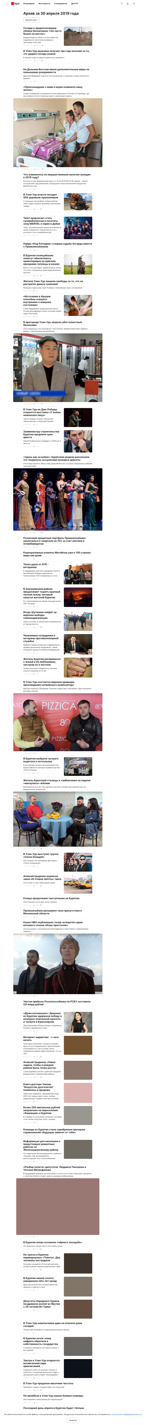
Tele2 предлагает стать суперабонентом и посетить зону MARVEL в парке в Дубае (41, 221)
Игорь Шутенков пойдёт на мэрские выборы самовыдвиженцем (40, 615)
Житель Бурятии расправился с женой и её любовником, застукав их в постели (42, 662)
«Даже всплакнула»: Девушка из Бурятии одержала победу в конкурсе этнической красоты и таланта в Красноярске (42, 1017)
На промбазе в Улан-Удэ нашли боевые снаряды (53, 1395)
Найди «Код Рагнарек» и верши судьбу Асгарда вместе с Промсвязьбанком (57, 245)
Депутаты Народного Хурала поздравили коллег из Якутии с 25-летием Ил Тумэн (41, 1304)
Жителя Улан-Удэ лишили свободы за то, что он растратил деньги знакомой (53, 283)
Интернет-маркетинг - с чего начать (41, 1039)
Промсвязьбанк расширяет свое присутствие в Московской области (52, 912)
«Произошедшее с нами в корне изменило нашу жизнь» (53, 88)
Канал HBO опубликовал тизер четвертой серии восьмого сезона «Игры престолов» (53, 924)
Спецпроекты (60, 3)
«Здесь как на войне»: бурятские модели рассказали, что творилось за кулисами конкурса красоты (56, 458)
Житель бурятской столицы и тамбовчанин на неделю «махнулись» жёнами (57, 782)
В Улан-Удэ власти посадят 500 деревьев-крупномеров (40, 196)
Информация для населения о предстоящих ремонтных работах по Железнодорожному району (41, 1145)
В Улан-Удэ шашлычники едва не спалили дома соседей (52, 1324)
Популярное (29, 3)
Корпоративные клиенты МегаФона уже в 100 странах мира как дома (57, 554)
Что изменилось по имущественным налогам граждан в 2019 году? (57, 176)
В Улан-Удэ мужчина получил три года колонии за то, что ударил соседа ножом (56, 52)
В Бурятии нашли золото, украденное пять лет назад (40, 1279)
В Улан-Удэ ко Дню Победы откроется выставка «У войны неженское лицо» (42, 412)
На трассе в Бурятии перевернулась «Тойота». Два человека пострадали (41, 1257)
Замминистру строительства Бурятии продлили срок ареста (41, 434)
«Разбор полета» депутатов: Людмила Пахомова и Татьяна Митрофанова (54, 1168)
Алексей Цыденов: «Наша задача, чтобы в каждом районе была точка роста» (39, 1065)
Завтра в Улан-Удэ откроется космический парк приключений (41, 1363)
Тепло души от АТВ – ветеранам (36, 566)
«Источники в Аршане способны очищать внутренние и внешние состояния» (37, 300)
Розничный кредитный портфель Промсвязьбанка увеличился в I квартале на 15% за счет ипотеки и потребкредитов (54, 541)
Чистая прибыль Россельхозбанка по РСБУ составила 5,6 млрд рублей (57, 1003)
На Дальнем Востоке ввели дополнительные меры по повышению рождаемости (56, 71)
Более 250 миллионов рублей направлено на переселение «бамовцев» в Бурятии (41, 1110)
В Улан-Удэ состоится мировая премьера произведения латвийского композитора (48, 683)
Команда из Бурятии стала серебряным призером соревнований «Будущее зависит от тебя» (54, 1131)
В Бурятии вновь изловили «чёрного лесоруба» (52, 1242)
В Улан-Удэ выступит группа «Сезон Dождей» (40, 855)
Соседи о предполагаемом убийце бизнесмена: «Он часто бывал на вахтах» (42, 31)
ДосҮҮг (74, 3)
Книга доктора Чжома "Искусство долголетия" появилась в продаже (38, 1087)
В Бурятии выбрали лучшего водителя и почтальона (41, 760)
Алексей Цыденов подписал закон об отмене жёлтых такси (42, 877)
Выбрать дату (31, 20)
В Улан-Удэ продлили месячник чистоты (48, 1383)
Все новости (44, 3)
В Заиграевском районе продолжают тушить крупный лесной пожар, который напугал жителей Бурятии (41, 593)
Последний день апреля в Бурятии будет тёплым (53, 1408)
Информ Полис (15, 3)
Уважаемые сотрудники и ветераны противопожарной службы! (41, 638)
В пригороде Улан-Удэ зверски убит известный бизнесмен (52, 324)
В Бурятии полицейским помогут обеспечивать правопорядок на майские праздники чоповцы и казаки (41, 259)
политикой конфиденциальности (126, 1414)
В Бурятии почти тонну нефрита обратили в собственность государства (40, 1341)
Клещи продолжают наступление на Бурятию (51, 898)
